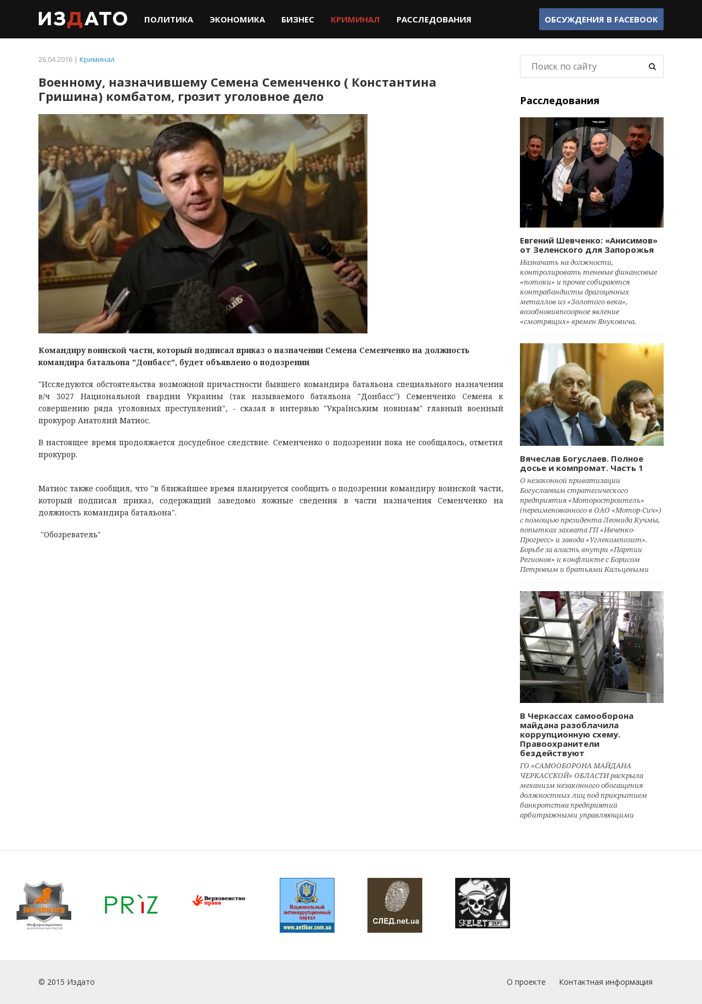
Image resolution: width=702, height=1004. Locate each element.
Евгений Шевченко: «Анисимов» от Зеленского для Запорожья (589, 245)
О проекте (526, 982)
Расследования (434, 19)
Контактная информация (606, 982)
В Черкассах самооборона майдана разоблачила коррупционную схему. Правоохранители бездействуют (576, 734)
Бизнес (297, 19)
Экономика (237, 19)
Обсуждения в (601, 19)
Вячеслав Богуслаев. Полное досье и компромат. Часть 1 (581, 463)
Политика (168, 19)
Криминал (355, 19)
